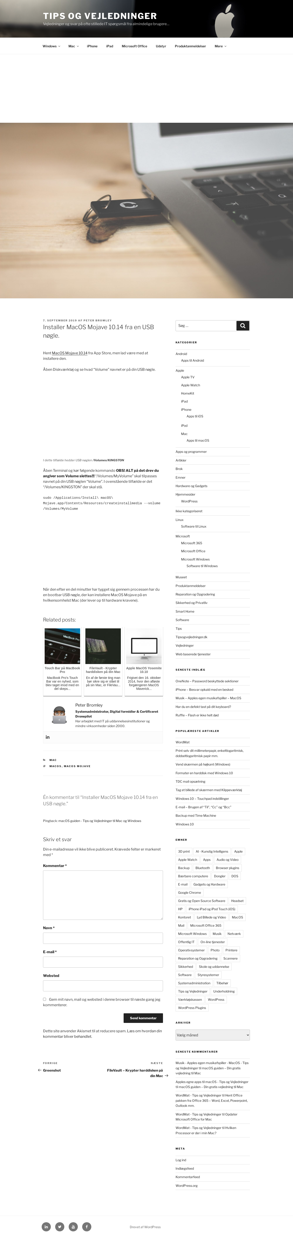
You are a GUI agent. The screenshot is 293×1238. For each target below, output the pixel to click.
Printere (231, 950)
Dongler (219, 876)
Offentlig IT (186, 942)
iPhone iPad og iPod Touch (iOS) (212, 909)
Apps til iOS (195, 416)
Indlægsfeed (185, 1168)
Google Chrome (189, 892)
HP (180, 909)
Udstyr (161, 46)
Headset (237, 901)
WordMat (183, 742)
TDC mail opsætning (190, 781)
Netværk (234, 934)
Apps (207, 860)
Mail (181, 925)
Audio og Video (228, 860)
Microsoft (183, 536)
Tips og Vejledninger (100, 16)
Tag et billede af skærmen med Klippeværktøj (209, 790)
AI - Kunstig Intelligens (212, 851)
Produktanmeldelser (190, 46)
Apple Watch (190, 385)
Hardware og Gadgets (191, 486)
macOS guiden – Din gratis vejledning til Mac (211, 1087)
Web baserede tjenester (193, 654)
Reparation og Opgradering (195, 594)
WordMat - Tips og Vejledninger (198, 1095)
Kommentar (55, 866)
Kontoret (184, 917)
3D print (184, 851)
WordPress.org (187, 1185)
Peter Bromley (98, 320)
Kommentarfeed (188, 1177)
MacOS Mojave (77, 766)
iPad (109, 46)
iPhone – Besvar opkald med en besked (204, 689)
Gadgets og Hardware (209, 884)
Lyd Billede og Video (211, 917)
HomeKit (187, 393)
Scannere (230, 958)
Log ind (181, 1160)
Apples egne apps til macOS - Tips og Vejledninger (212, 1082)
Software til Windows (202, 566)
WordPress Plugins (192, 1008)
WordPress (189, 501)
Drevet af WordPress (145, 1227)
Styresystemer (208, 975)
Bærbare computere (193, 876)
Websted (51, 976)
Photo (215, 950)
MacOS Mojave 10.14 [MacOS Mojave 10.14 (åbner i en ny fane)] (69, 353)
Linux (180, 520)
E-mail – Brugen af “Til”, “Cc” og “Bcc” (203, 807)
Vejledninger (185, 645)
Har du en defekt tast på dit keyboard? (203, 707)
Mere (221, 46)
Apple (180, 370)
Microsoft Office (134, 46)
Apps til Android (192, 360)
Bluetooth (202, 868)
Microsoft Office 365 (205, 925)
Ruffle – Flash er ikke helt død (197, 715)
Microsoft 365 (191, 543)
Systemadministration (194, 983)
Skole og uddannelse (214, 967)
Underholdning (224, 991)
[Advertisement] (146, 88)
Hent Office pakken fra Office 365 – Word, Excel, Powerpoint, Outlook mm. (212, 1100)
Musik (217, 934)
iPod (184, 425)
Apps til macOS (198, 440)
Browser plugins (227, 868)
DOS (234, 876)
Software (182, 620)
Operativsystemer (191, 950)
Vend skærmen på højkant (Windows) (203, 764)
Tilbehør (222, 983)
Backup (184, 868)
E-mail (50, 952)
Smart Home (185, 611)
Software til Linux (193, 526)
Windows (52, 46)
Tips (179, 628)
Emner (180, 477)
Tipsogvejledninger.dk (191, 637)
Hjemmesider (185, 494)
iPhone (92, 46)
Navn (49, 928)
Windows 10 (185, 824)
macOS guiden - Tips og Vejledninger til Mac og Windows (99, 821)
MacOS (55, 766)
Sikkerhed (185, 967)
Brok (179, 469)
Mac (73, 46)
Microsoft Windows (195, 559)
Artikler (181, 460)
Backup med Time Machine (196, 815)
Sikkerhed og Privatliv (192, 603)
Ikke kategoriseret (189, 511)
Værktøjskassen (190, 999)
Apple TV (188, 377)
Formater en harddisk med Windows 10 (204, 773)
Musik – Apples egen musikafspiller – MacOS (208, 698)
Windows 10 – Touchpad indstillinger (202, 798)
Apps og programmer (191, 452)
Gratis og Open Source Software (201, 901)
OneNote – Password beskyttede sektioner (207, 681)
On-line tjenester (213, 942)
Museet (181, 577)
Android (181, 354)
